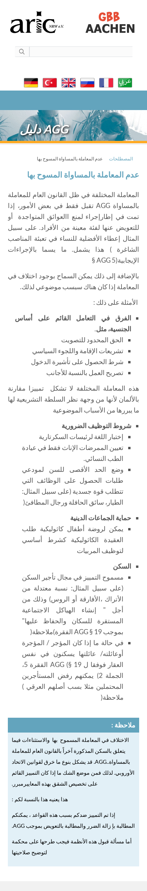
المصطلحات (121, 159)
